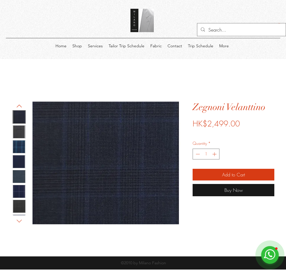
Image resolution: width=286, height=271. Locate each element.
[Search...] (240, 29)
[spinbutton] (206, 154)
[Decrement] (197, 154)
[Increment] (215, 154)
